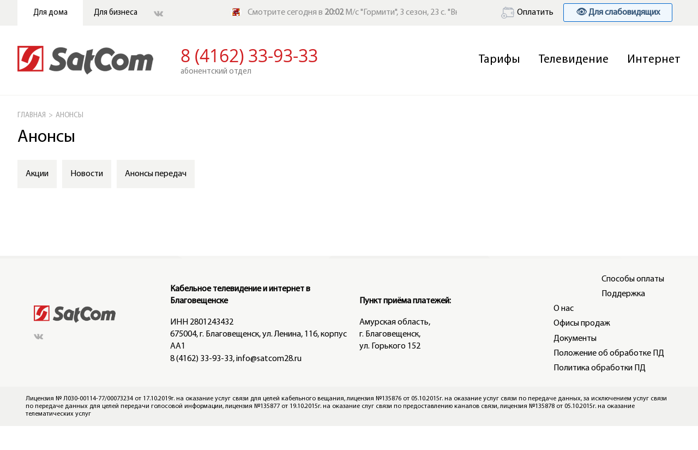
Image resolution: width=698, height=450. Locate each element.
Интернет (654, 59)
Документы (575, 338)
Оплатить (527, 12)
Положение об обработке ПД (608, 353)
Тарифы (499, 59)
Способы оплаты (632, 279)
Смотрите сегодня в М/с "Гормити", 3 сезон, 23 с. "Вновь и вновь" (377, 12)
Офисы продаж (581, 323)
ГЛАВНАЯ (31, 115)
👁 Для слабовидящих (618, 12)
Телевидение (574, 59)
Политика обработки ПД (599, 368)
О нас (563, 308)
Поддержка (623, 294)
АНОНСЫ (69, 115)
